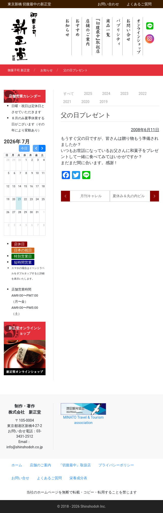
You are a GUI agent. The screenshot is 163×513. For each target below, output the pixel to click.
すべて (68, 94)
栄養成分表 (78, 478)
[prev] (36, 148)
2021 (67, 102)
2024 (106, 94)
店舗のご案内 (40, 465)
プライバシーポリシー (116, 465)
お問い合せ (20, 478)
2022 (142, 94)
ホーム (16, 465)
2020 (85, 102)
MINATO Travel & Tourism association (83, 414)
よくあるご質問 (139, 4)
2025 (88, 94)
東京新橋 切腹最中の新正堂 (29, 4)
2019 (104, 102)
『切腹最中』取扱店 (75, 465)
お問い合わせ (108, 4)
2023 (124, 94)
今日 (24, 148)
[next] (42, 148)
